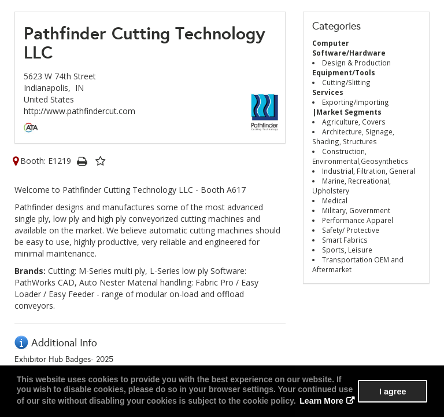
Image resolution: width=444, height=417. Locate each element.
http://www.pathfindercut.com (79, 110)
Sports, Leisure (347, 249)
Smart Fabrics (345, 239)
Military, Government (356, 210)
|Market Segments (347, 111)
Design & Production (356, 62)
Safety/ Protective (350, 230)
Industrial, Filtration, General (368, 170)
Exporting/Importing (355, 102)
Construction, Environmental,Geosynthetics (360, 156)
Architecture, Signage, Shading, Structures (353, 136)
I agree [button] (392, 391)
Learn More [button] (321, 400)
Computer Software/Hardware (349, 47)
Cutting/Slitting (346, 82)
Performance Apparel (357, 220)
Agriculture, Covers (354, 121)
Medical (334, 200)
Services (327, 92)
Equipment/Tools (343, 72)
